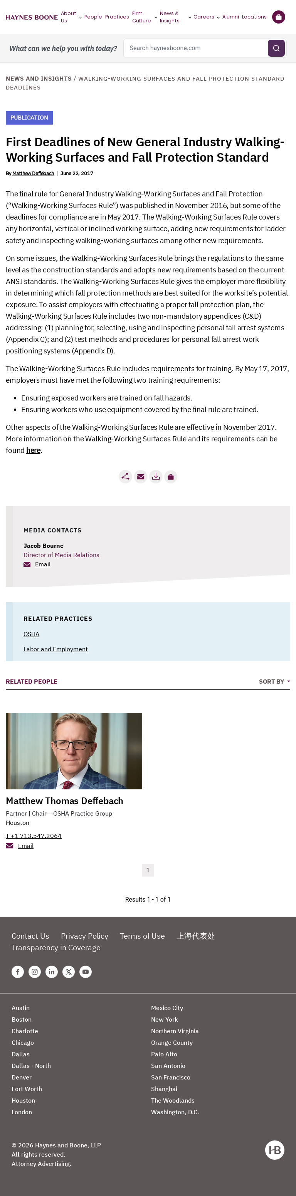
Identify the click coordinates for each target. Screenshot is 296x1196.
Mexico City (167, 1008)
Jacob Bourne (44, 545)
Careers (203, 17)
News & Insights (170, 17)
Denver (22, 1077)
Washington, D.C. (175, 1112)
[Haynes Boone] (32, 17)
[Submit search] (276, 48)
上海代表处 (196, 936)
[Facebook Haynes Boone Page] (18, 972)
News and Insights (39, 78)
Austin (21, 1008)
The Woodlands (173, 1100)
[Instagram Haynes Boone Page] (35, 972)
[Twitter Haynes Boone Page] (68, 972)
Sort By (272, 681)
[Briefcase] (278, 17)
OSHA (31, 634)
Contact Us (30, 936)
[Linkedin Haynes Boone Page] (51, 972)
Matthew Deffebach (33, 173)
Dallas (21, 1054)
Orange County (172, 1042)
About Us (68, 17)
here (33, 450)
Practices (117, 17)
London (22, 1112)
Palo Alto (164, 1054)
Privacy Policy (84, 936)
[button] (170, 476)
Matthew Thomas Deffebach (64, 800)
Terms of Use (142, 936)
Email (42, 564)
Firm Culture (141, 17)
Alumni (230, 17)
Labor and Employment (56, 649)
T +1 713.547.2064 (34, 836)
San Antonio (168, 1065)
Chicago (23, 1042)
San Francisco (170, 1077)
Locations (254, 17)
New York (164, 1019)
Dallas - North (31, 1065)
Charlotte (25, 1031)
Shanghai (164, 1089)
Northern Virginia (175, 1031)
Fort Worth (27, 1089)
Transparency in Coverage (56, 947)
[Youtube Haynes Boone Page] (85, 972)
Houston (17, 822)
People (93, 17)
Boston (22, 1019)
